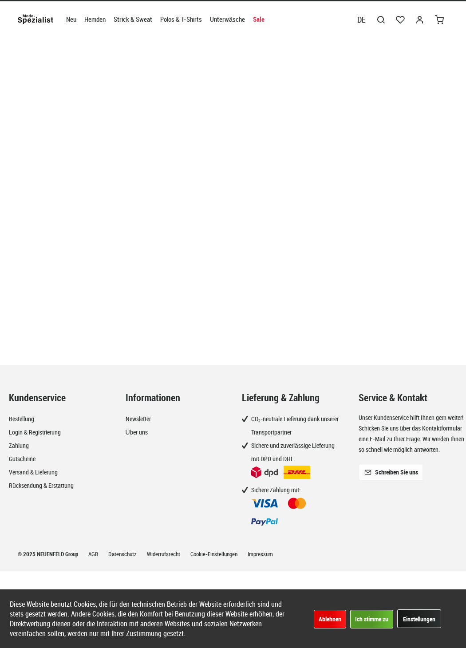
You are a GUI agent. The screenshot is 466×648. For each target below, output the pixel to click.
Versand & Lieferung (33, 472)
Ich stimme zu (371, 619)
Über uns (137, 432)
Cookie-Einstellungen (214, 554)
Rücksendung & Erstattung (41, 485)
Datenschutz (123, 554)
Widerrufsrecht (164, 554)
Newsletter (138, 419)
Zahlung (19, 445)
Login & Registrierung (35, 432)
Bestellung (21, 419)
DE (361, 19)
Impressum (260, 554)
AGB (93, 554)
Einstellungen (419, 619)
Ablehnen (330, 619)
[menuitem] (71, 19)
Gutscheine (22, 458)
